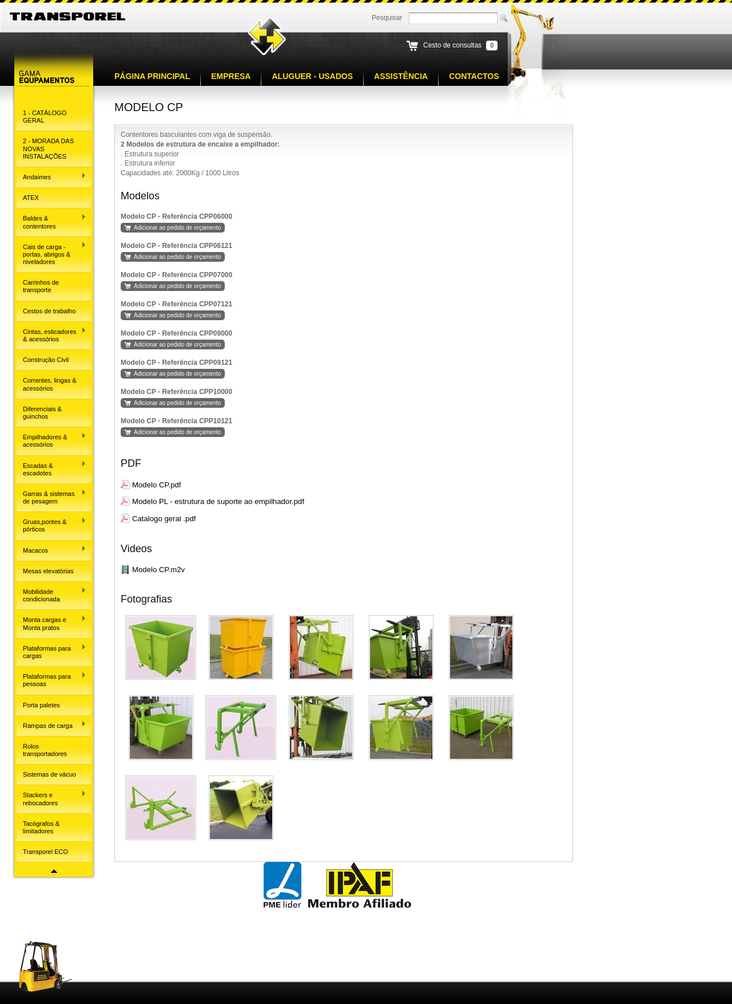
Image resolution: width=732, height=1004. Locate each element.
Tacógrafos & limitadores (41, 827)
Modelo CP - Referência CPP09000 (176, 333)
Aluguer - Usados (312, 76)
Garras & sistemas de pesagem (51, 497)
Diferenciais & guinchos (42, 412)
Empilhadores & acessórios (51, 440)
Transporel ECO (45, 851)
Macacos (51, 549)
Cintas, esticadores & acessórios (51, 334)
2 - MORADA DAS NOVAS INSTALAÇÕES (48, 148)
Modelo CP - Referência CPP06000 (176, 216)
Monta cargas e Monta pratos (51, 623)
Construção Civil (46, 359)
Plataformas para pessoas (51, 679)
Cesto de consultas (452, 45)
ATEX (31, 197)
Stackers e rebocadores (51, 798)
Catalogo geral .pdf (164, 518)
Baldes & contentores (51, 221)
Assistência (401, 76)
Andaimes (51, 176)
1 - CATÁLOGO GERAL (44, 116)
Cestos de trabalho (49, 311)
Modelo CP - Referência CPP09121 (176, 363)
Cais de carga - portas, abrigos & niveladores (51, 253)
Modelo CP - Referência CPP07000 (176, 275)
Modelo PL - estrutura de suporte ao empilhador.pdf (218, 501)
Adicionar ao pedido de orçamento (177, 228)
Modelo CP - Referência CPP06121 (176, 246)
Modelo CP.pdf (156, 485)
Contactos (474, 76)
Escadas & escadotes (51, 468)
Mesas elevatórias (48, 571)
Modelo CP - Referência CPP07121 (176, 304)
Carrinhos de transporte (41, 286)
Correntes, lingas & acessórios (50, 384)
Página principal (152, 76)
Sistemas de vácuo (49, 774)
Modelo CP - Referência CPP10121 (176, 421)
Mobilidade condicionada (51, 595)
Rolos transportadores (45, 750)
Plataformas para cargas (51, 651)
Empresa (230, 76)
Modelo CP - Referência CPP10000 (176, 392)
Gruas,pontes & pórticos (51, 525)
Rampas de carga (51, 724)
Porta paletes (41, 705)
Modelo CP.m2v (158, 569)
